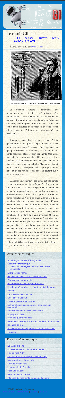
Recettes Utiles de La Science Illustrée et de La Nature (33, 321)
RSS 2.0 (43, 391)
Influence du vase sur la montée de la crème (28, 378)
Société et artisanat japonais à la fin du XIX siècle (31, 328)
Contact (34, 391)
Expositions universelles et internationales (27, 276)
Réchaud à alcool (15, 371)
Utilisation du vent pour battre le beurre (25, 349)
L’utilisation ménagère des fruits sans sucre (29, 266)
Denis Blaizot (36, 47)
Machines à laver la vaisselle (20, 360)
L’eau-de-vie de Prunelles (19, 367)
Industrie (11, 290)
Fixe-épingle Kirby (15, 353)
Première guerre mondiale (19, 318)
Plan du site (8, 391)
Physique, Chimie (15, 314)
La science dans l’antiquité (19, 294)
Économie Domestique (18, 263)
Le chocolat (14, 269)
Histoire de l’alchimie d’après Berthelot (25, 283)
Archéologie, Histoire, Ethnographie (24, 260)
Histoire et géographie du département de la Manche (32, 287)
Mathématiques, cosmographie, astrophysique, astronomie (29, 306)
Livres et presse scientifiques (21, 301)
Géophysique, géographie (19, 280)
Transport (11, 332)
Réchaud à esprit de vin (18, 374)
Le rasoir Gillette (15, 346)
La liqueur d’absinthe (17, 363)
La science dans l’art (17, 298)
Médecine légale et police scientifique (25, 310)
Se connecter (22, 391)
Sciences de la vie (16, 325)
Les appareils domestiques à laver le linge (27, 356)
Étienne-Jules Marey (17, 273)
